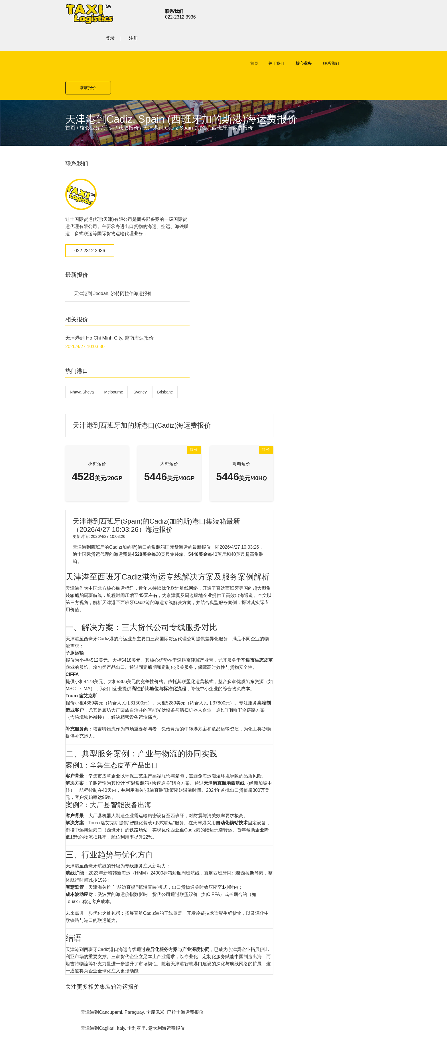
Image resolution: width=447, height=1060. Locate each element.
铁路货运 (166, 852)
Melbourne (113, 352)
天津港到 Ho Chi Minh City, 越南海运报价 (109, 297)
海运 (109, 80)
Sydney (140, 352)
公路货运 (166, 842)
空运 (161, 822)
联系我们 (310, 40)
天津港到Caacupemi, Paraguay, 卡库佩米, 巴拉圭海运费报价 (250, 710)
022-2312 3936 (89, 210)
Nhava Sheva (82, 352)
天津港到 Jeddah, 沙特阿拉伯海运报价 (113, 253)
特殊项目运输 (170, 862)
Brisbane (78, 365)
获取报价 (359, 40)
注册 (377, 13)
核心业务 (282, 40)
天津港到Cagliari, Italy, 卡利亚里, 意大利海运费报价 (241, 726)
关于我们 (255, 40)
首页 (233, 40)
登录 (353, 13)
